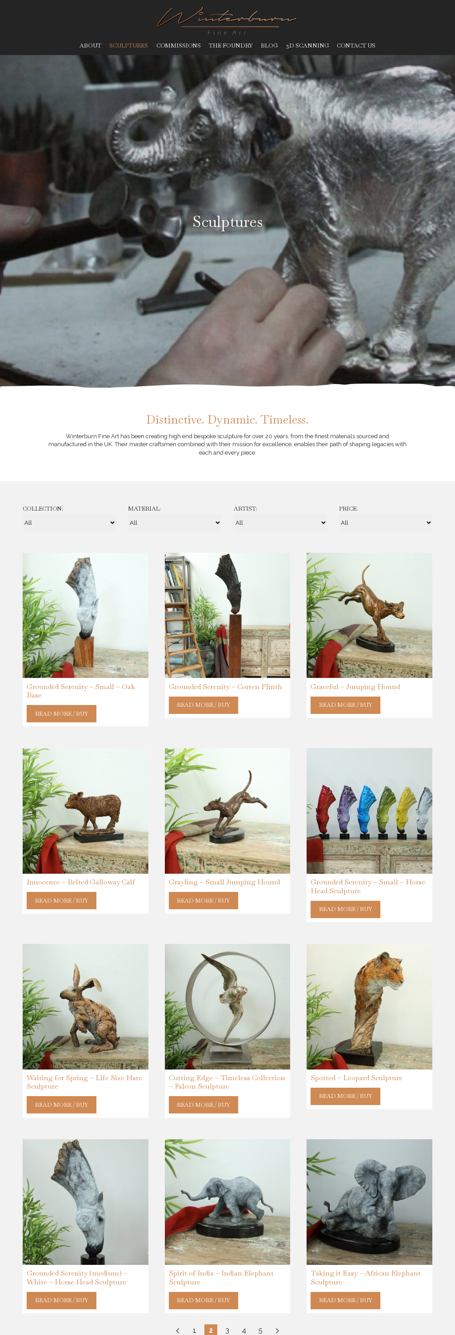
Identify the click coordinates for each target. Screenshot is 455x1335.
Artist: (245, 509)
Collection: (43, 509)
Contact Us (356, 45)
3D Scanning (307, 45)
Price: (348, 509)
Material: (144, 509)
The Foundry (231, 45)
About (90, 45)
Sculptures (128, 45)
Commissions (178, 45)
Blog (269, 45)
